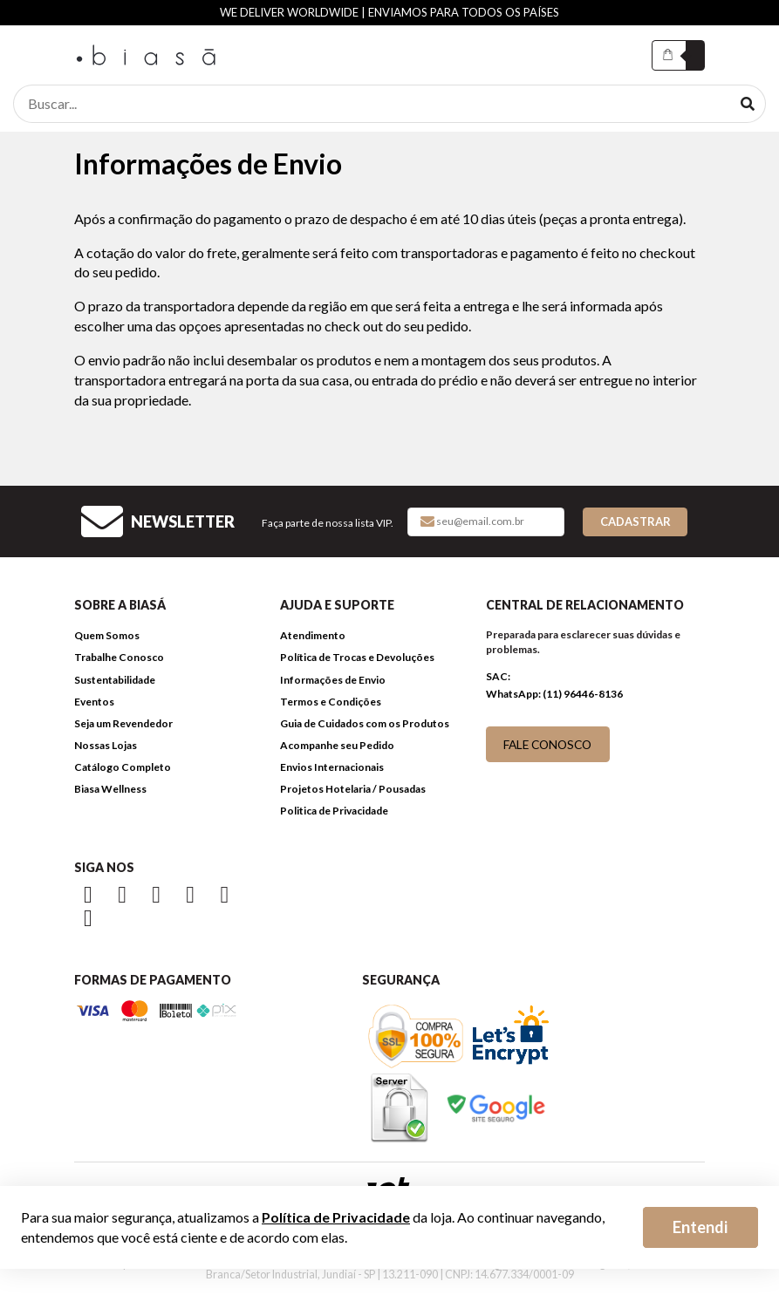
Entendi (700, 1227)
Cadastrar (635, 521)
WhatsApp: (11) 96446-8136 (554, 693)
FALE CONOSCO (547, 744)
